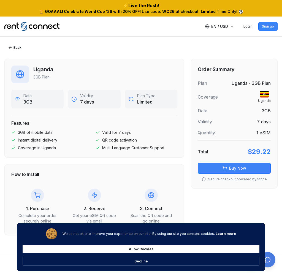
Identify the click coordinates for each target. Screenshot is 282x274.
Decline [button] (247, 258)
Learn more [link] (64, 260)
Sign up (268, 26)
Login (248, 26)
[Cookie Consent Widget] (141, 258)
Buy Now (234, 168)
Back (14, 47)
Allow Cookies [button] (211, 258)
